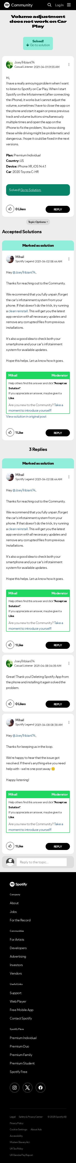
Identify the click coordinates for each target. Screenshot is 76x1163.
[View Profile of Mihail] (19, 257)
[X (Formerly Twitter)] (27, 1087)
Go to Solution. (30, 190)
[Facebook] (40, 1087)
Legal (13, 1116)
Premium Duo (19, 1046)
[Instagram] (14, 1087)
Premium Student (22, 1063)
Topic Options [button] (37, 222)
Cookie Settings (18, 1129)
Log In (59, 5)
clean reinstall (18, 311)
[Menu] (69, 5)
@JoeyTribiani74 (24, 272)
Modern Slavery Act (20, 1142)
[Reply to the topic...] (42, 862)
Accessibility (16, 1136)
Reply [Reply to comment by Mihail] (58, 433)
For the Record (20, 920)
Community (18, 5)
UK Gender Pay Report (21, 1155)
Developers (18, 948)
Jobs (13, 911)
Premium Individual (23, 1038)
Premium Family (21, 1055)
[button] (69, 64)
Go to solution (40, 45)
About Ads (36, 1129)
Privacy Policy (16, 1123)
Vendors (16, 973)
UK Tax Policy (16, 1148)
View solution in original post (26, 416)
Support (15, 993)
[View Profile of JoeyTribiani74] (24, 62)
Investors (16, 965)
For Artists (17, 939)
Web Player (18, 1001)
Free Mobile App (21, 1010)
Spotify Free (18, 1071)
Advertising (18, 956)
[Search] (49, 5)
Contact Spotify (21, 1018)
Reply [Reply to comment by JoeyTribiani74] (58, 209)
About (14, 903)
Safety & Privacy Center (31, 1116)
